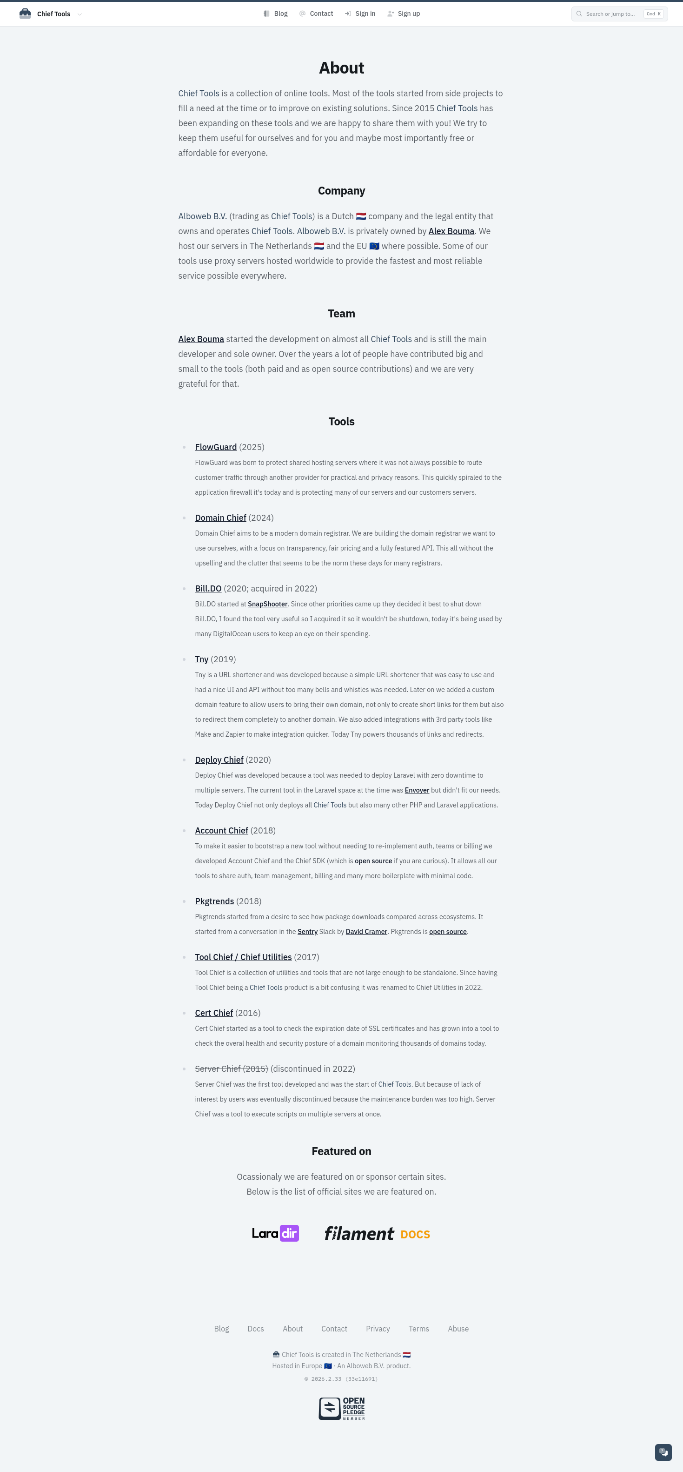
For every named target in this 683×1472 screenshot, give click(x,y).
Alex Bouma (452, 231)
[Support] (663, 1452)
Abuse (458, 1328)
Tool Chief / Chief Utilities (243, 957)
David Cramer (366, 931)
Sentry (308, 931)
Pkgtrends (214, 901)
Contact (334, 1328)
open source (373, 860)
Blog (221, 1328)
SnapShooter (267, 603)
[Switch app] (80, 14)
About (293, 1328)
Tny (201, 659)
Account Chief (221, 830)
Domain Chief (220, 517)
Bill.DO (208, 588)
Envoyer (417, 790)
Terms (419, 1328)
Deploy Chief (219, 759)
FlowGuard (216, 447)
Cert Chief (214, 1013)
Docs (256, 1328)
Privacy (378, 1328)
